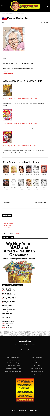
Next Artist (7, 226)
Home (3, 13)
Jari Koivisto (6, 317)
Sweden (4, 323)
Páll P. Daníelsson (8, 289)
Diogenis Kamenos (8, 309)
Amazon (19, 233)
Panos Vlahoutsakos (9, 297)
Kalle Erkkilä (6, 325)
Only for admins (7, 211)
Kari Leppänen (7, 313)
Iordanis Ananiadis (8, 301)
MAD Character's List (11, 13)
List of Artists (8, 228)
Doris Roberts (8, 73)
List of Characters (9, 230)
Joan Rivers (6, 202)
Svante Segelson (8, 321)
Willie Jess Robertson (41, 202)
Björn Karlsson (7, 293)
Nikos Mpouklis (7, 305)
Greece (3, 298)
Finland (3, 315)
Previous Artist (8, 224)
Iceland (3, 290)
